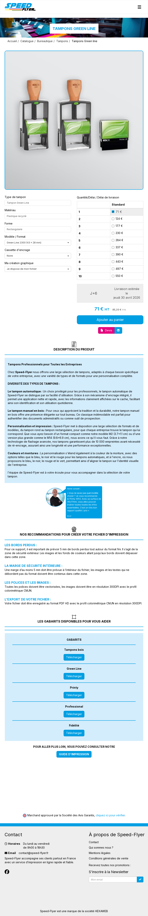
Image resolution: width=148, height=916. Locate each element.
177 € (117, 225)
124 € (117, 218)
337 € (117, 247)
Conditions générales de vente (108, 858)
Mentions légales (99, 853)
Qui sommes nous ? (101, 847)
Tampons (62, 41)
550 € (117, 275)
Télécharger (74, 657)
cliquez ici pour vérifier (110, 815)
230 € (117, 233)
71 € (117, 212)
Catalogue (27, 41)
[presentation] (118, 891)
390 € (117, 254)
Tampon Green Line (18, 202)
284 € (117, 240)
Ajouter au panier (110, 320)
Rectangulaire (14, 229)
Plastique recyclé (16, 216)
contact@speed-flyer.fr (33, 853)
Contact (94, 842)
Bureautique (45, 41)
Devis (106, 330)
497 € (118, 268)
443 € (117, 261)
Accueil (12, 41)
